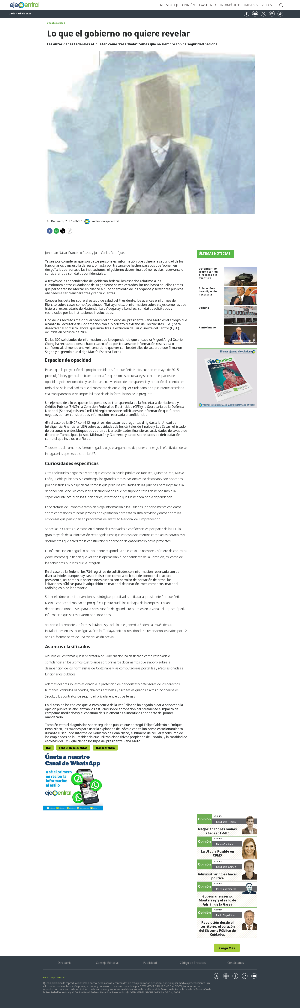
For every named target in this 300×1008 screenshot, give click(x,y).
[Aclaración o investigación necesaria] (240, 296)
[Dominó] (240, 315)
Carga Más (227, 948)
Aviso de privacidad (54, 977)
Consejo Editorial (107, 963)
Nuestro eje (169, 5)
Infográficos (230, 5)
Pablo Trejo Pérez (226, 915)
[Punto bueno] (240, 335)
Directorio (64, 963)
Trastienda (207, 5)
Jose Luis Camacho (226, 889)
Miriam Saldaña (224, 844)
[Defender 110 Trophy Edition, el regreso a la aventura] (240, 276)
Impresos (251, 5)
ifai (48, 748)
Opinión (188, 5)
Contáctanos (235, 963)
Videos (267, 5)
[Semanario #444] (227, 378)
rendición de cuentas (73, 748)
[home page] (24, 5)
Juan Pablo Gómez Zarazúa (226, 868)
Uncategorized (56, 23)
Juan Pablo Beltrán (226, 822)
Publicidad (150, 963)
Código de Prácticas (193, 963)
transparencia (105, 748)
